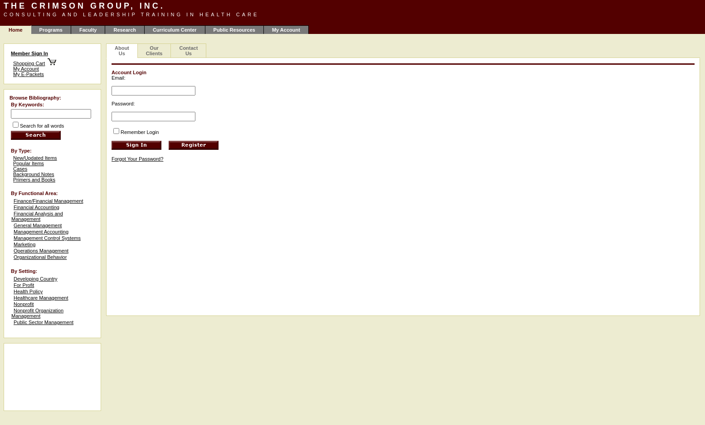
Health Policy (28, 291)
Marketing (24, 244)
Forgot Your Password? (137, 159)
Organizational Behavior (40, 257)
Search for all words (42, 126)
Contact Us (188, 50)
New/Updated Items (35, 158)
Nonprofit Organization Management (37, 313)
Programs (51, 30)
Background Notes (33, 174)
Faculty (88, 30)
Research (124, 30)
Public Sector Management (43, 322)
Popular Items (28, 163)
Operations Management (41, 250)
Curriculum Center (175, 30)
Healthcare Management (41, 298)
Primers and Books (34, 179)
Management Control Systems (47, 238)
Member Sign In (29, 53)
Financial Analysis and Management (37, 216)
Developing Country (36, 279)
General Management (38, 225)
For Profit (24, 285)
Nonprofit (24, 304)
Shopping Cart (29, 63)
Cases (20, 169)
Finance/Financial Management (48, 201)
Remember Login (140, 132)
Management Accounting (41, 231)
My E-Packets (28, 74)
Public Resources (234, 30)
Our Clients (154, 50)
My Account (286, 30)
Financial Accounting (36, 207)
